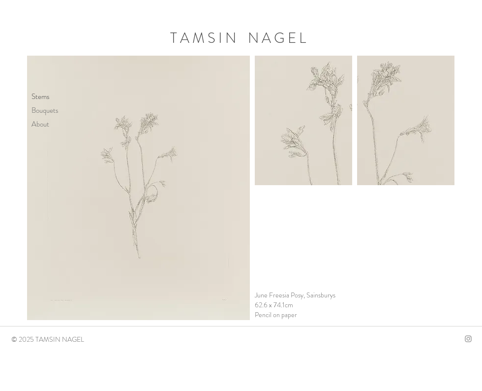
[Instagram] (468, 338)
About (40, 124)
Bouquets (45, 110)
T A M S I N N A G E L (238, 38)
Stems (40, 96)
